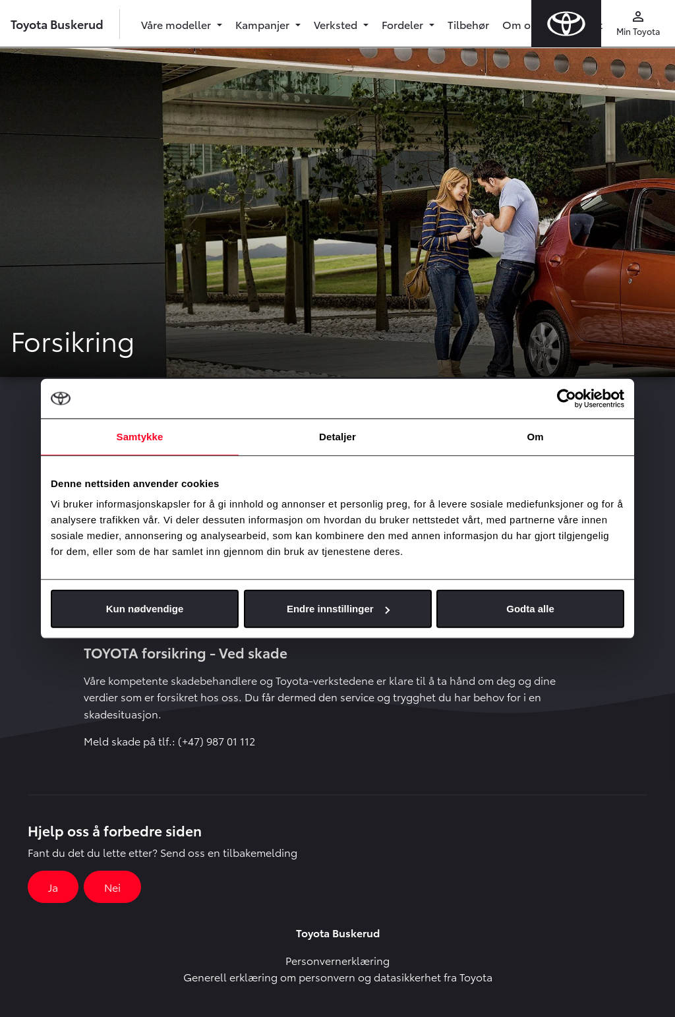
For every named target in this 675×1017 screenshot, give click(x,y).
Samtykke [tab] (140, 436)
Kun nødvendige (145, 608)
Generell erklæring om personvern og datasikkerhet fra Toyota (337, 976)
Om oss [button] (523, 24)
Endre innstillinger (338, 608)
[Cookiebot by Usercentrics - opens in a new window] (566, 398)
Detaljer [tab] (337, 436)
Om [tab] (535, 436)
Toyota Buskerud (57, 23)
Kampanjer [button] (263, 24)
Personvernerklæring (337, 960)
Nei (112, 886)
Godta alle (530, 608)
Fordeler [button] (404, 24)
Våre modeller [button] (177, 24)
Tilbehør (468, 24)
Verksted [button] (337, 24)
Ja (53, 886)
